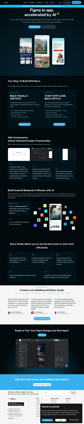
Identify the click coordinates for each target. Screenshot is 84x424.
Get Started (53, 400)
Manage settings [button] (74, 419)
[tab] (19, 208)
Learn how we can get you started (42, 384)
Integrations (38, 402)
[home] (5, 2)
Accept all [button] (47, 420)
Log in (60, 2)
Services (52, 2)
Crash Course (54, 402)
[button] (26, 2)
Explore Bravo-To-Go (59, 124)
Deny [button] (60, 420)
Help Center (68, 402)
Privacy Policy (61, 414)
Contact (67, 400)
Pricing (46, 2)
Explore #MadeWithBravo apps (42, 318)
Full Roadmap (39, 404)
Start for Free (42, 335)
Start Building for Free (35, 26)
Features (38, 400)
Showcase (38, 412)
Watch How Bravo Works (49, 26)
